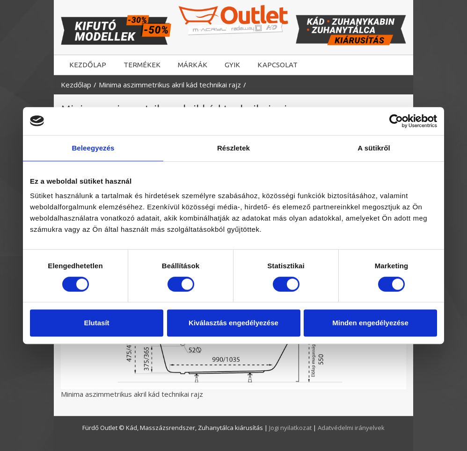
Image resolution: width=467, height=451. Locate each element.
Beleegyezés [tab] (93, 148)
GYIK (232, 65)
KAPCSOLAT (277, 65)
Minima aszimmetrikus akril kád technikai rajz (170, 84)
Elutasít (96, 323)
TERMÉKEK (142, 65)
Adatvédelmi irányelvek (351, 427)
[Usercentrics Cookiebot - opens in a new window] (396, 121)
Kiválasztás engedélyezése (233, 323)
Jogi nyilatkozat (291, 427)
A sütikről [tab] (374, 148)
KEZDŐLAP (87, 65)
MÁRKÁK (192, 65)
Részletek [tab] (233, 148)
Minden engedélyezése (370, 323)
